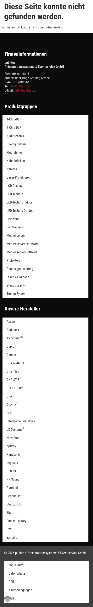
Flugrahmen (15, 153)
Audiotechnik (15, 136)
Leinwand (13, 219)
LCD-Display (14, 186)
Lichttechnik (15, 227)
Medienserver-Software (22, 252)
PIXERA (12, 471)
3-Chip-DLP (14, 128)
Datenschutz (17, 573)
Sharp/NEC (14, 504)
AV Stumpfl (15, 338)
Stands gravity (16, 285)
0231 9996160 (20, 86)
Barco (10, 346)
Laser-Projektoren (19, 177)
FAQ (11, 598)
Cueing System (17, 144)
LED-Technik (15, 194)
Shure (10, 513)
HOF (9, 413)
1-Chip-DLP (14, 119)
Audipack (13, 330)
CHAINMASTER (17, 363)
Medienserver (16, 236)
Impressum (16, 565)
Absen (11, 322)
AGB (11, 582)
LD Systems (15, 429)
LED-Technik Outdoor (20, 211)
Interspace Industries (21, 421)
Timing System (16, 294)
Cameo (11, 355)
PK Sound (13, 479)
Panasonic (14, 454)
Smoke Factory (16, 521)
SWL (9, 529)
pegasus (12, 463)
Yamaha (12, 538)
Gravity (12, 404)
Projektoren (14, 260)
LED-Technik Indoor (19, 202)
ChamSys (13, 371)
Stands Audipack (18, 277)
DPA (9, 396)
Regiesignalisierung (20, 269)
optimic (12, 446)
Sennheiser (14, 496)
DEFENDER (15, 387)
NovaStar (13, 438)
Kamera (12, 169)
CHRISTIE (14, 379)
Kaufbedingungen (20, 590)
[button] (7, 599)
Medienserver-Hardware (23, 244)
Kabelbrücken (16, 161)
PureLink (12, 488)
